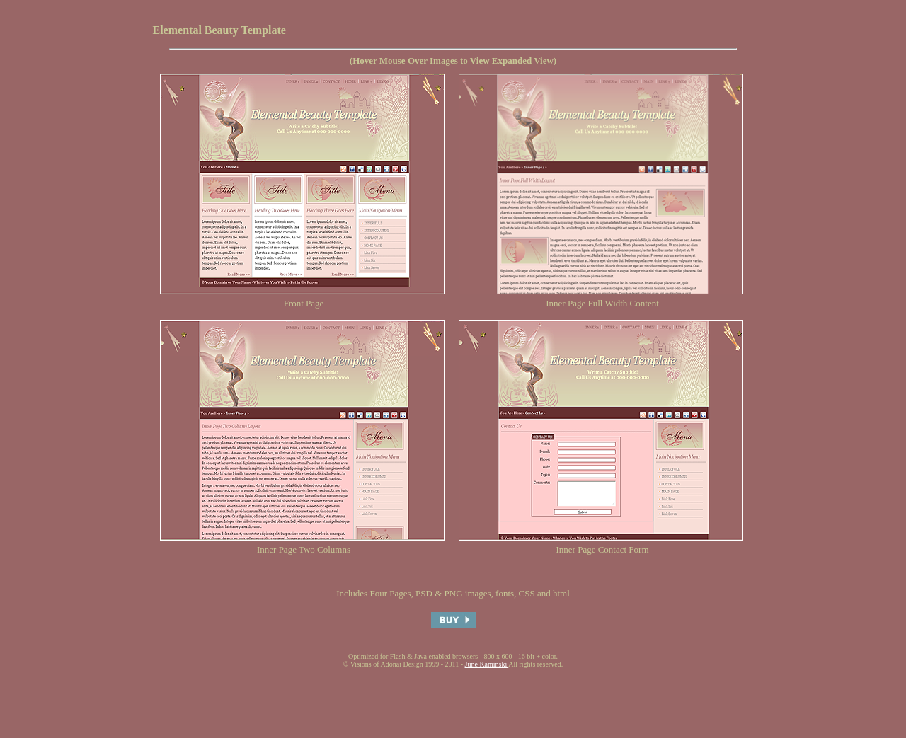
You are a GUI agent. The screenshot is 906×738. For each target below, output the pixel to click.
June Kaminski (487, 664)
